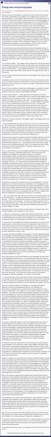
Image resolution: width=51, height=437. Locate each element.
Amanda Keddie (21, 11)
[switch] (49, 1)
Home (6, 3)
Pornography (7, 12)
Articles (11, 3)
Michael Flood (29, 11)
